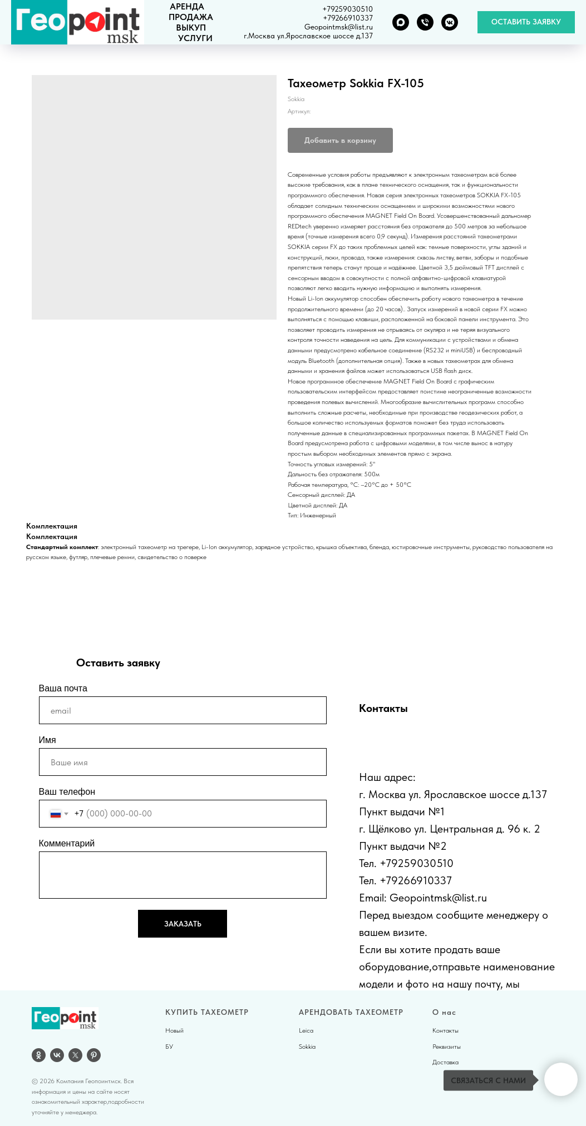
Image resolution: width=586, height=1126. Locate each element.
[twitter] (75, 1055)
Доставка (445, 1062)
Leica (306, 1030)
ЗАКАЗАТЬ (182, 923)
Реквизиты (446, 1046)
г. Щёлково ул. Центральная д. (432, 828)
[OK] (39, 1055)
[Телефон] (425, 22)
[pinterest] (94, 1055)
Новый (174, 1030)
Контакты (445, 1030)
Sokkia (307, 1046)
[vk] (57, 1055)
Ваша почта (63, 688)
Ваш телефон (67, 791)
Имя (47, 740)
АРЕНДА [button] (187, 6)
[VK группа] (449, 22)
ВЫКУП (191, 27)
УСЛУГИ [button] (195, 38)
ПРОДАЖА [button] (191, 17)
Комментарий (67, 843)
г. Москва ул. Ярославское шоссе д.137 (453, 794)
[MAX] (400, 22)
